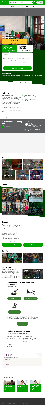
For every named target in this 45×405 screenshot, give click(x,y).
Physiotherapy (23, 10)
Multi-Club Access (16, 15)
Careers (22, 400)
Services (26, 6)
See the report (7, 364)
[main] (22, 206)
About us (3, 400)
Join (22, 15)
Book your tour (22, 82)
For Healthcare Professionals (31, 400)
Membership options (17, 68)
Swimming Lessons (31, 10)
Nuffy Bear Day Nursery (6, 13)
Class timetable (5, 10)
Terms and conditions (6, 403)
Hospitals (12, 6)
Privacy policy (15, 403)
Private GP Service (29, 13)
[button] (9, 48)
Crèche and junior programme (18, 13)
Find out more (33, 245)
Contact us (16, 400)
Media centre (9, 400)
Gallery (24, 37)
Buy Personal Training (14, 10)
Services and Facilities (6, 15)
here (5, 110)
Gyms (19, 6)
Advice (32, 6)
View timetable (12, 245)
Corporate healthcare (7, 401)
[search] (22, 2)
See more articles (8, 394)
